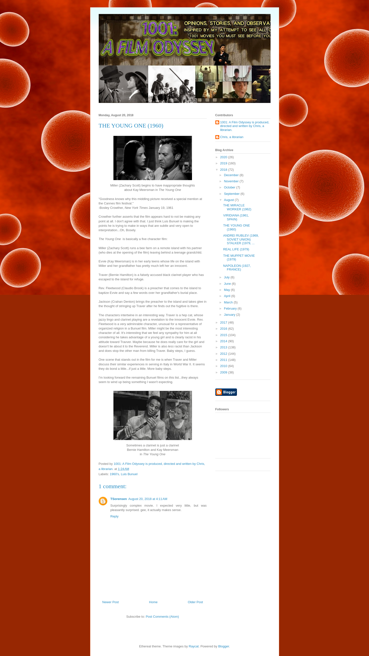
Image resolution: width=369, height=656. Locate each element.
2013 (224, 347)
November (232, 181)
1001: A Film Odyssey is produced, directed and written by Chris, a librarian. (244, 126)
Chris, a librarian (232, 137)
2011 (224, 360)
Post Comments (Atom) (162, 616)
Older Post (195, 602)
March (229, 302)
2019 (224, 163)
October (230, 187)
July (227, 277)
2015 (224, 335)
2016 (224, 328)
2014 (224, 341)
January (230, 314)
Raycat (194, 646)
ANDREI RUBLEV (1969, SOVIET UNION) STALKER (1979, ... (241, 239)
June (228, 283)
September (232, 194)
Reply (114, 516)
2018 (224, 169)
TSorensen (118, 499)
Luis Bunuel (129, 474)
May (227, 290)
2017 (224, 322)
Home (153, 602)
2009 (224, 372)
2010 (224, 366)
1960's (114, 474)
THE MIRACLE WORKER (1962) (237, 207)
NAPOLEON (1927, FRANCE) (237, 267)
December (232, 175)
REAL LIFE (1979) (236, 249)
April (227, 296)
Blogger (223, 646)
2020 (224, 157)
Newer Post (110, 602)
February (231, 308)
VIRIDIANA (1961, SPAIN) (236, 217)
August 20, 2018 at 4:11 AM (147, 499)
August (229, 200)
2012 (224, 354)
